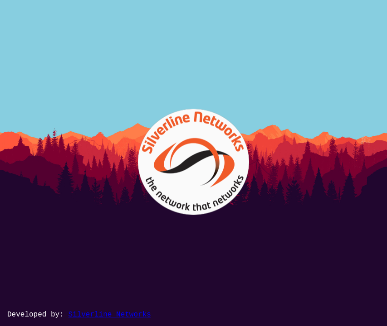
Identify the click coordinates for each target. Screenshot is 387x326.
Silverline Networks (109, 315)
